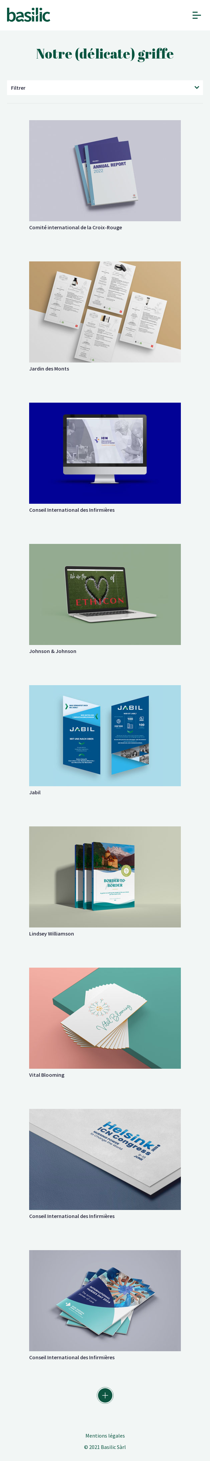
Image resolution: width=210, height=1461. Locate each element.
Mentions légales (105, 1435)
